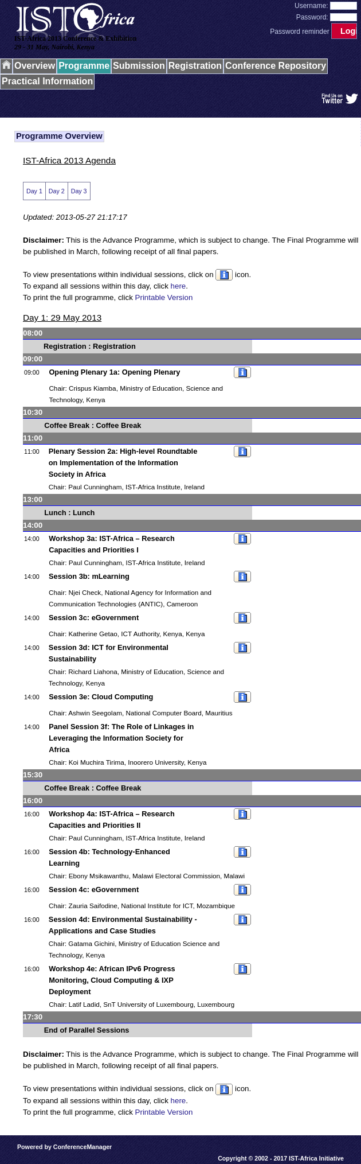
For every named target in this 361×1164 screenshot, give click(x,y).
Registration (195, 66)
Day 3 (79, 191)
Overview (34, 66)
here (178, 286)
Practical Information (47, 81)
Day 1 (34, 191)
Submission (139, 66)
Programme (83, 66)
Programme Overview (59, 136)
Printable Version (164, 297)
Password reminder (299, 32)
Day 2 (57, 191)
